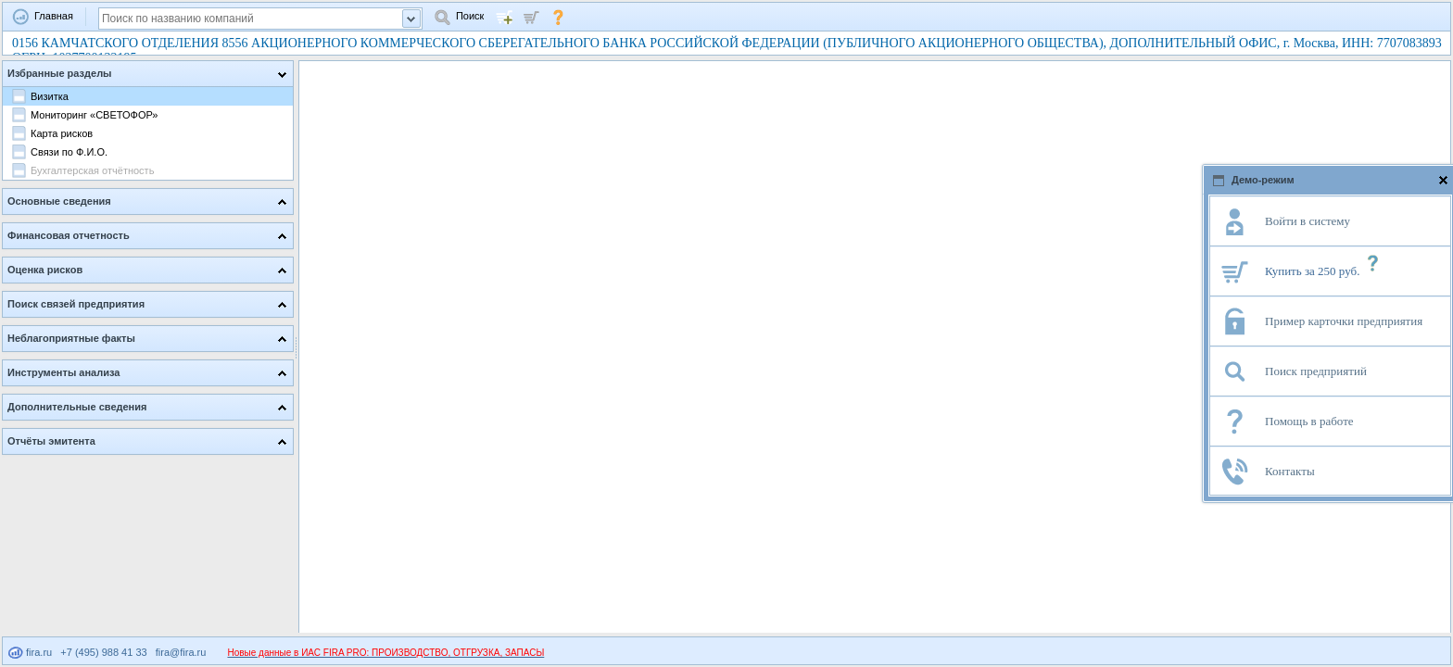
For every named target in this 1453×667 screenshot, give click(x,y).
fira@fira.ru (181, 652)
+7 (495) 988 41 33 (103, 652)
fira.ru (30, 652)
